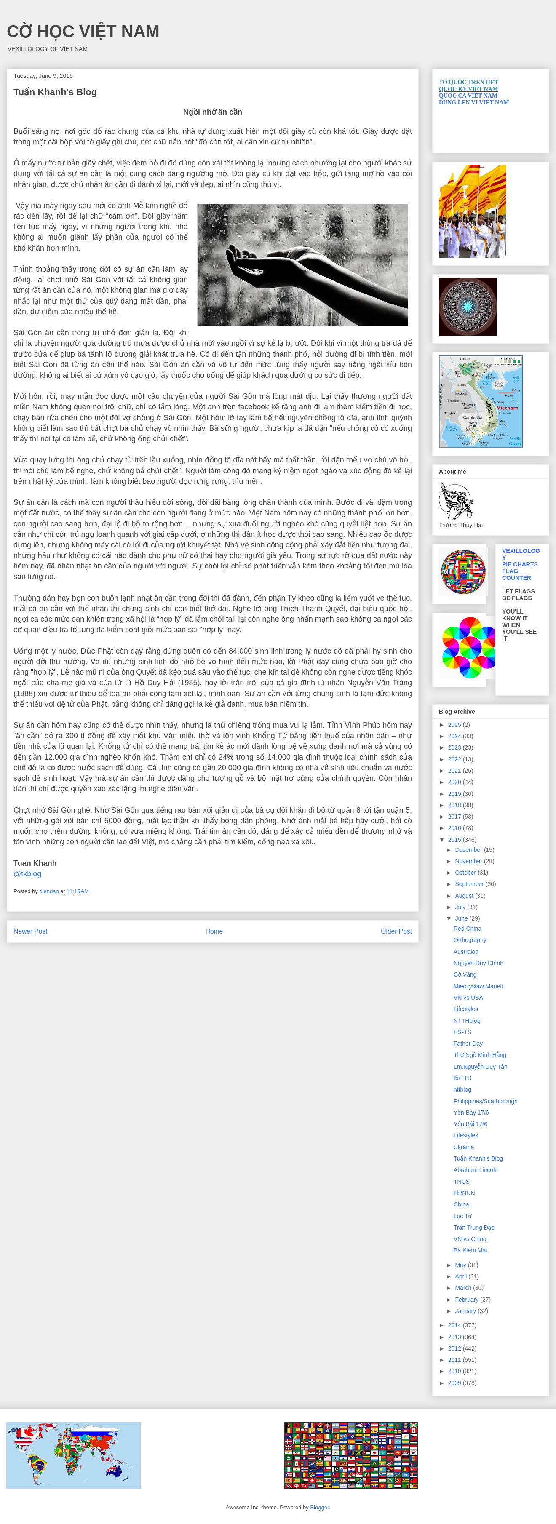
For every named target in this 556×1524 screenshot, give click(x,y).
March (464, 1287)
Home (214, 931)
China (461, 1204)
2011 (455, 1359)
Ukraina (464, 1147)
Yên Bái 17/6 (470, 1124)
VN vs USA (468, 997)
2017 (455, 816)
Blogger (319, 1507)
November (469, 861)
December (469, 849)
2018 (455, 805)
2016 (455, 828)
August (465, 895)
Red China (467, 928)
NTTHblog (467, 1020)
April (461, 1276)
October (466, 872)
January (466, 1311)
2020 (455, 782)
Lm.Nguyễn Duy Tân (481, 1066)
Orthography (470, 940)
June (462, 918)
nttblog (462, 1089)
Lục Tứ (463, 1216)
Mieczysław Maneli (478, 986)
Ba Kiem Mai (470, 1250)
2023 (455, 747)
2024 (455, 736)
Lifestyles (466, 1009)
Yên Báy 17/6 (471, 1112)
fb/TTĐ (463, 1078)
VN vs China (470, 1239)
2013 (455, 1337)
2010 (455, 1371)
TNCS (462, 1181)
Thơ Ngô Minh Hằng (480, 1055)
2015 (455, 839)
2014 (455, 1325)
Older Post (396, 931)
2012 (455, 1348)
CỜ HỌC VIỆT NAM (83, 31)
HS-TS (462, 1032)
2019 (455, 793)
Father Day (468, 1043)
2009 (455, 1383)
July (461, 907)
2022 (455, 759)
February (467, 1299)
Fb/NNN (464, 1193)
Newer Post (30, 931)
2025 (455, 724)
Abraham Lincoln (476, 1169)
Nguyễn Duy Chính (478, 963)
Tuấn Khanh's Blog (478, 1158)
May (461, 1265)
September (470, 884)
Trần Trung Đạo (474, 1227)
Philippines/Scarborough (486, 1101)
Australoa (466, 951)
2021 (455, 770)
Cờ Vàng (465, 974)
